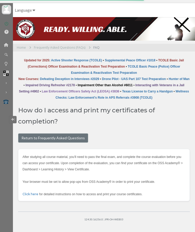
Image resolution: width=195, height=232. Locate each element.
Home (21, 47)
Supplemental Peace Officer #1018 (130, 60)
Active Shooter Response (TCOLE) (76, 60)
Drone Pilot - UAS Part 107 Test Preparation (134, 79)
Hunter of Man (179, 79)
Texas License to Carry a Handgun (147, 91)
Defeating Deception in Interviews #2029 (69, 79)
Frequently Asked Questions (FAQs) (59, 47)
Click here (30, 194)
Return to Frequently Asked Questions (53, 138)
